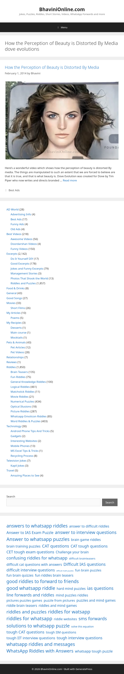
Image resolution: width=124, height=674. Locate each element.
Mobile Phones (20, 446)
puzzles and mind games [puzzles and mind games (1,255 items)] (96, 600)
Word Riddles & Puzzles (26, 421)
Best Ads (14, 190)
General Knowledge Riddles (28, 382)
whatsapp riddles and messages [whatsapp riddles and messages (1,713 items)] (40, 644)
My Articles (13, 313)
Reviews (11, 362)
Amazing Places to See (25, 475)
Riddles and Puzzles (23, 283)
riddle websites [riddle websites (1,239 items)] (65, 619)
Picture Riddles (20, 411)
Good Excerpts (20, 263)
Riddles (11, 367)
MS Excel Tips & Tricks (25, 451)
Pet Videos (17, 352)
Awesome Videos (21, 239)
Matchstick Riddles (23, 391)
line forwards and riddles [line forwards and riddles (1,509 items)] (30, 595)
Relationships (15, 357)
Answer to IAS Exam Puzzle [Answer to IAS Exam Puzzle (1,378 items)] (29, 532)
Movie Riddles (19, 396)
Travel (10, 470)
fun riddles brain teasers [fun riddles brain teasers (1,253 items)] (54, 575)
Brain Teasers (19, 372)
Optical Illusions (21, 406)
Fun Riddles (18, 377)
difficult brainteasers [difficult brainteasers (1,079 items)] (82, 558)
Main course (18, 332)
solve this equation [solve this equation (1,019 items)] (82, 626)
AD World (12, 209)
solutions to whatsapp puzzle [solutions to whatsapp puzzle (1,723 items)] (38, 625)
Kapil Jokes (17, 465)
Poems (15, 318)
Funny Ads (17, 224)
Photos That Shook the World (29, 278)
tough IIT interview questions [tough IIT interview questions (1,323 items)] (30, 638)
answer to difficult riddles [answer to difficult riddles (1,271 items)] (89, 526)
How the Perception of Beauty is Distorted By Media (52, 67)
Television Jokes (16, 460)
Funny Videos (19, 249)
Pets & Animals (16, 342)
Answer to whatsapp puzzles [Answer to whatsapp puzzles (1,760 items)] (38, 539)
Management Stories (24, 273)
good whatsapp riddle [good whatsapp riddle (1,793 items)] (30, 588)
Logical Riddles (20, 387)
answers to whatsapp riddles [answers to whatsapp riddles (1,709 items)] (37, 526)
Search (10, 496)
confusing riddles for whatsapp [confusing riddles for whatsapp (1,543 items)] (36, 558)
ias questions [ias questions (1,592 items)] (100, 588)
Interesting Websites (24, 441)
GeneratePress (84, 669)
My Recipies (14, 322)
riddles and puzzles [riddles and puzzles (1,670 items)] (26, 612)
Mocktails (17, 337)
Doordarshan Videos (24, 244)
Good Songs (14, 298)
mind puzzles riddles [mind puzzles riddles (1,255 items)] (72, 595)
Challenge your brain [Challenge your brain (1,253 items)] (72, 552)
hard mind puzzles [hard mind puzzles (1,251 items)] (71, 588)
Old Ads (16, 229)
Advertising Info (21, 214)
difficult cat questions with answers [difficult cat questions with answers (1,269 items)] (34, 564)
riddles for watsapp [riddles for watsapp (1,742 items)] (69, 611)
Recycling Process (22, 456)
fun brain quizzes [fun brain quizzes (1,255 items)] (19, 575)
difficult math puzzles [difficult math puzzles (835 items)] (65, 571)
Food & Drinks (15, 288)
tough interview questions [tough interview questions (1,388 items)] (79, 637)
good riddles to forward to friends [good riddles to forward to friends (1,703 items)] (42, 581)
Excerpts (11, 254)
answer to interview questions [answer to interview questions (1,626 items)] (86, 532)
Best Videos (13, 234)
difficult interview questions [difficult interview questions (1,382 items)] (30, 570)
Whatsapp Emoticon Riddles (29, 416)
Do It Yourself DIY (22, 259)
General (11, 293)
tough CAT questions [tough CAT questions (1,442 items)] (25, 632)
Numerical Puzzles (22, 401)
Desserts (16, 327)
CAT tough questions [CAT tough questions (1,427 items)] (89, 546)
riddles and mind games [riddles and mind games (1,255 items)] (58, 605)
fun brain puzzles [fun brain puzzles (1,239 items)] (88, 570)
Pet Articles (18, 347)
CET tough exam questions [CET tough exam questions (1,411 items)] (30, 551)
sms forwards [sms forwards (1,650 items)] (92, 618)
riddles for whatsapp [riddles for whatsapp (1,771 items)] (29, 618)
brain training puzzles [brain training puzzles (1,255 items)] (23, 546)
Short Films (18, 308)
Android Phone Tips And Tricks (30, 431)
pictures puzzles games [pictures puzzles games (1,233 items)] (24, 600)
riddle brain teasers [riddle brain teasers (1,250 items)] (21, 605)
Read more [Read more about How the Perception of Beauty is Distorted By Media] (70, 180)
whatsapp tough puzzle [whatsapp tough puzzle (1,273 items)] (94, 651)
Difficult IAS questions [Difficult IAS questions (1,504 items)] (84, 564)
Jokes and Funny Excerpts (27, 268)
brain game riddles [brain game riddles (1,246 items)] (86, 539)
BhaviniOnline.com (62, 9)
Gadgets (16, 436)
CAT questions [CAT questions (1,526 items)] (55, 546)
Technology (13, 426)
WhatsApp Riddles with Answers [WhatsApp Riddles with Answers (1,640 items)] (39, 651)
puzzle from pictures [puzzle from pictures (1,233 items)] (59, 600)
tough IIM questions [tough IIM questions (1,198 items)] (61, 632)
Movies (11, 303)
